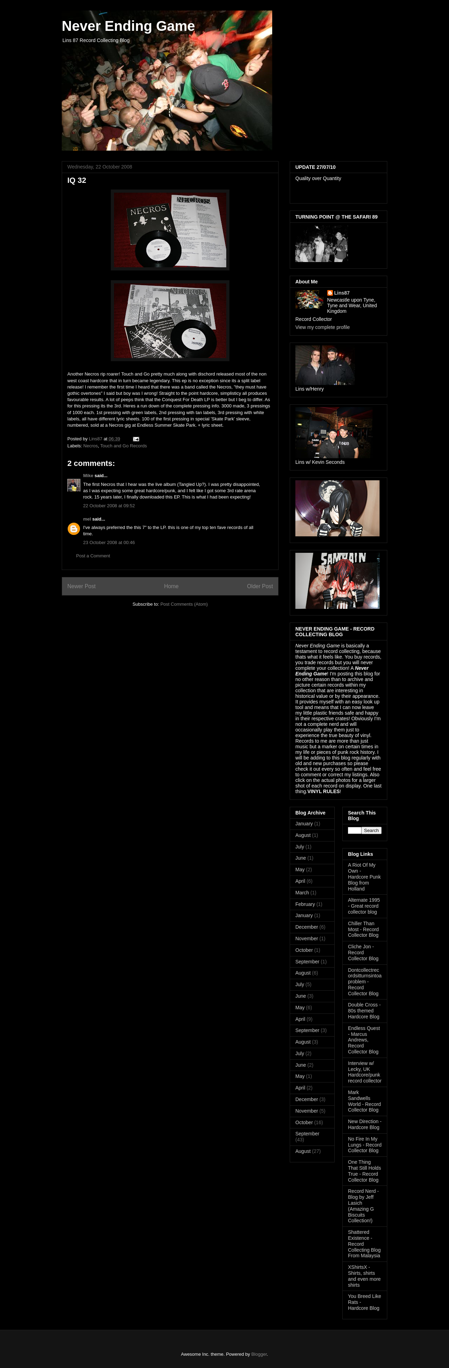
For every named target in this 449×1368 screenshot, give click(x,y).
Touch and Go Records (123, 445)
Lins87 (342, 293)
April (300, 881)
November (306, 938)
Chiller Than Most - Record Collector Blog (363, 929)
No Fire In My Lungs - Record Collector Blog (365, 1145)
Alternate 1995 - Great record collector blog (364, 906)
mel (87, 519)
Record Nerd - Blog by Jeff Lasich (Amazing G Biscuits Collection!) (363, 1205)
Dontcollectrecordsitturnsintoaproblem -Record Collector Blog (365, 981)
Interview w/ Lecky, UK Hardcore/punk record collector (365, 1072)
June (300, 858)
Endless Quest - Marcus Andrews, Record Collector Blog (364, 1039)
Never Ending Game (128, 26)
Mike (88, 475)
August (303, 835)
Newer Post (81, 586)
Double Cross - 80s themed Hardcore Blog (364, 1010)
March (302, 892)
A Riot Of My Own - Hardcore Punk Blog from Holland (364, 876)
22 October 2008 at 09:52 (109, 505)
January (304, 823)
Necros (90, 445)
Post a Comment (93, 555)
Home (171, 586)
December (306, 927)
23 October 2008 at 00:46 (109, 542)
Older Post (260, 586)
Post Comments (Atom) (184, 604)
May (299, 869)
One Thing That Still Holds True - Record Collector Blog (364, 1170)
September (307, 961)
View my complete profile (322, 327)
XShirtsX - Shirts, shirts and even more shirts (364, 1275)
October (304, 950)
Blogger (259, 1354)
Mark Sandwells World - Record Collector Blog (364, 1101)
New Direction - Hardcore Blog (365, 1124)
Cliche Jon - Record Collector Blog (363, 952)
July (299, 847)
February (305, 904)
